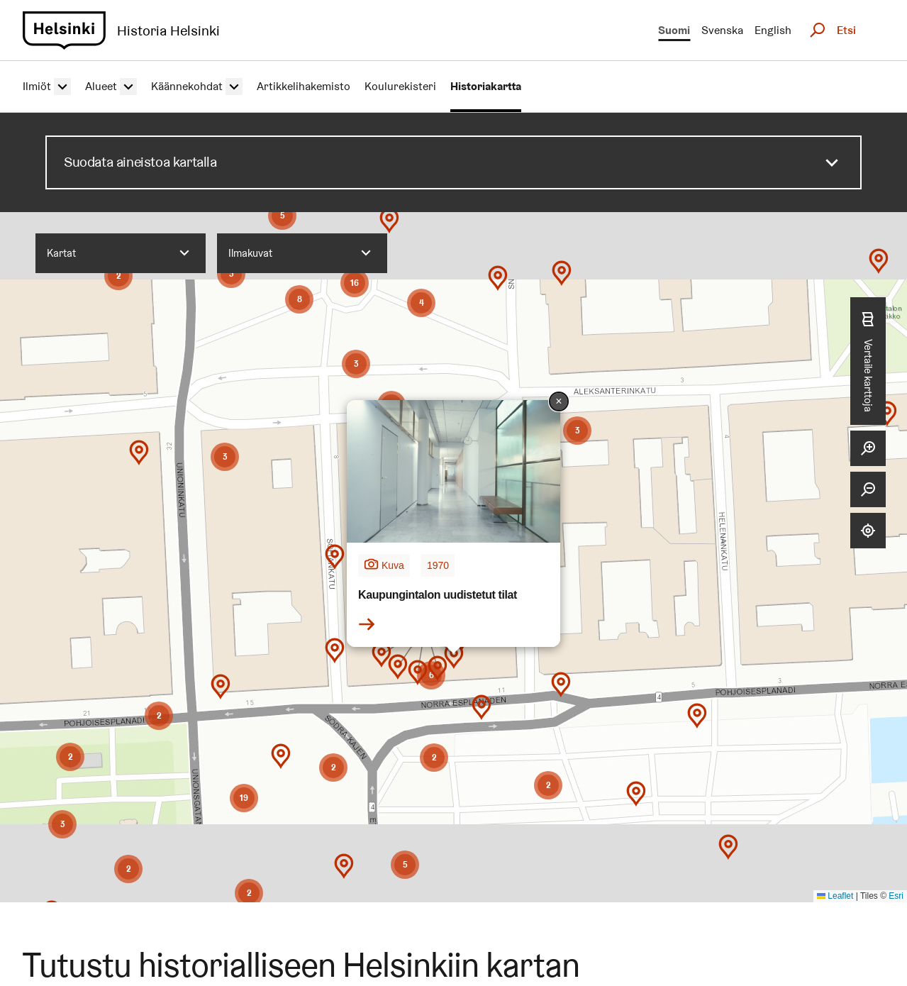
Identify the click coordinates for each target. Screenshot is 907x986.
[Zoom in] (868, 448)
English (773, 30)
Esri (896, 896)
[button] (434, 855)
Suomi (674, 30)
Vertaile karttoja (868, 360)
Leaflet (835, 896)
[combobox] (120, 253)
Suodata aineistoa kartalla (140, 162)
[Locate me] (868, 530)
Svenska (722, 30)
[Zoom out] (868, 489)
